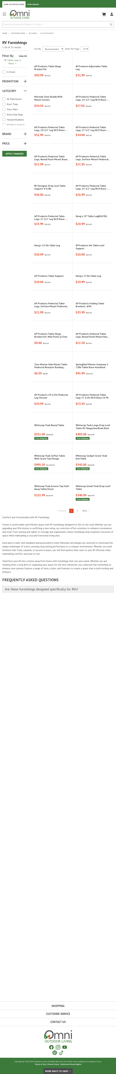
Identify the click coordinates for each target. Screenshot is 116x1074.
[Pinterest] (54, 1053)
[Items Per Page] (85, 49)
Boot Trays (12, 104)
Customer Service (58, 1014)
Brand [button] (6, 134)
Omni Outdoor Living (14, 4)
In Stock (11, 71)
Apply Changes (15, 153)
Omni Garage (33, 4)
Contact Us (58, 1022)
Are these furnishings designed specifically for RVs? (41, 989)
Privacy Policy (53, 1064)
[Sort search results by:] (53, 49)
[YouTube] (64, 1047)
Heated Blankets (15, 119)
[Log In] (112, 14)
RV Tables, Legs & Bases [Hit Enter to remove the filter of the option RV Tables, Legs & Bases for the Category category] (12, 62)
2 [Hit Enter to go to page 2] (77, 911)
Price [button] (6, 143)
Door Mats (12, 109)
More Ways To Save (58, 1071)
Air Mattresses (14, 98)
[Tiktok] (61, 1053)
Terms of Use (40, 1064)
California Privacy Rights (70, 1064)
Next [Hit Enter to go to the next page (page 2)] (85, 911)
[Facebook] (51, 1047)
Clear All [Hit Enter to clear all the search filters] (23, 55)
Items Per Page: (72, 48)
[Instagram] (58, 1047)
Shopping (58, 1006)
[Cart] (104, 14)
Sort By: (37, 48)
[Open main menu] (4, 15)
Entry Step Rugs (15, 114)
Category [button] (9, 91)
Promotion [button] (10, 81)
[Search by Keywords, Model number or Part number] (56, 24)
